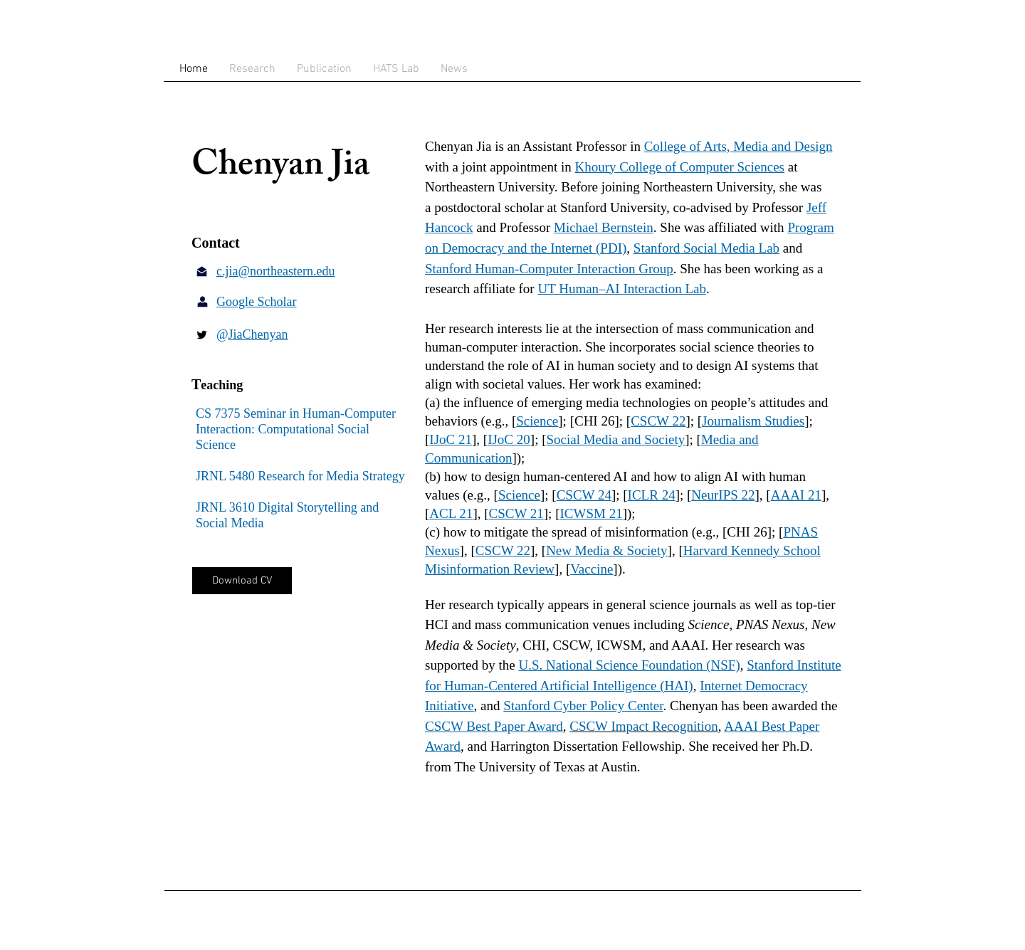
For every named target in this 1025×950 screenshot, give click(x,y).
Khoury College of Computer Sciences (679, 166)
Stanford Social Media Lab (706, 248)
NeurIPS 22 (723, 494)
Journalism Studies (753, 420)
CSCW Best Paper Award (494, 726)
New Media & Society (606, 550)
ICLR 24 (652, 494)
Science (537, 420)
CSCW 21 (516, 513)
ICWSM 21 (590, 513)
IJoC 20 (509, 439)
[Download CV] (242, 580)
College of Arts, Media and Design (738, 146)
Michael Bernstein (603, 227)
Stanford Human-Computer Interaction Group (549, 268)
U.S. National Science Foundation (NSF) (629, 665)
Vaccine (591, 568)
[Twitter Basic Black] (202, 335)
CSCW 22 (658, 420)
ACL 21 (451, 513)
